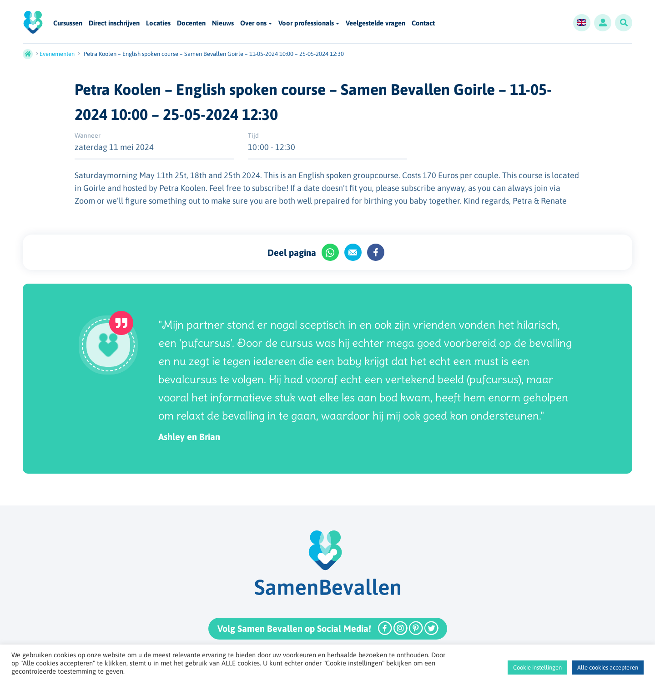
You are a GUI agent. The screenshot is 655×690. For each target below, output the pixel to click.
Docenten (191, 23)
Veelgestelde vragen (375, 23)
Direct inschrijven (114, 23)
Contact (423, 23)
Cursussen (67, 23)
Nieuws (223, 23)
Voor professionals (306, 23)
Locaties (158, 23)
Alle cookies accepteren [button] (607, 667)
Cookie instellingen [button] (537, 667)
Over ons (253, 23)
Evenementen (57, 53)
